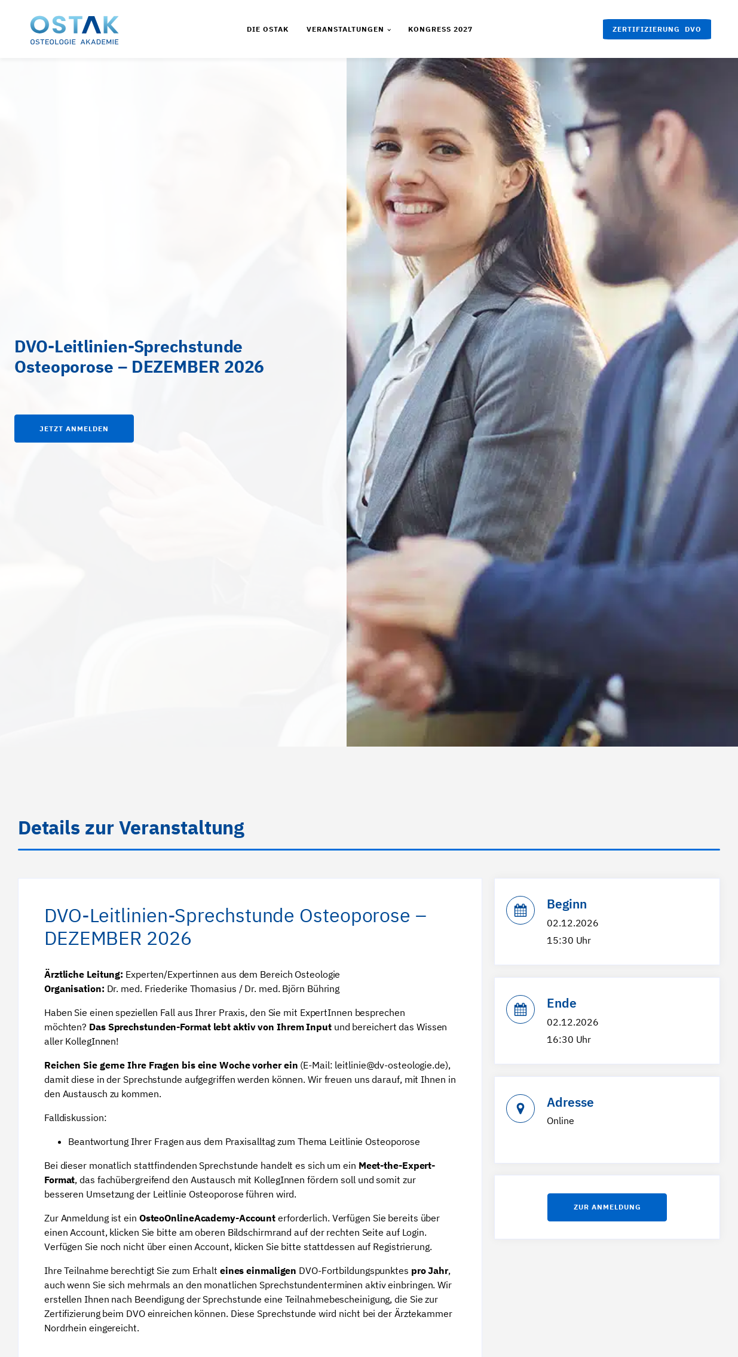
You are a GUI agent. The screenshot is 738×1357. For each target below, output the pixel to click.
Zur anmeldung (607, 1209)
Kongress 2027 (440, 28)
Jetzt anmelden (74, 428)
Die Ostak (268, 28)
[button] (657, 29)
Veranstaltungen (345, 28)
